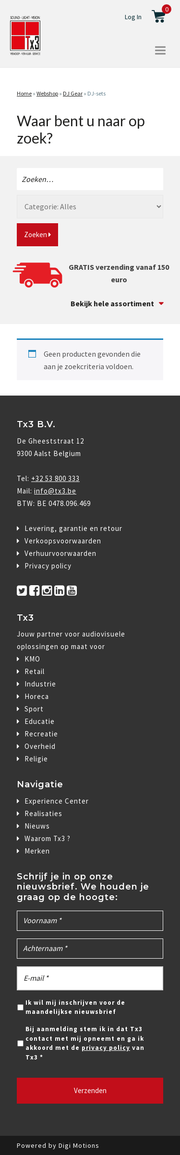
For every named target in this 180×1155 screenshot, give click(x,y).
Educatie (39, 721)
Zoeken (37, 234)
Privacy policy (48, 565)
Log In (133, 16)
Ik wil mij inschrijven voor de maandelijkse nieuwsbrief (75, 1007)
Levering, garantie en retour (73, 528)
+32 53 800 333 (55, 478)
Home (24, 93)
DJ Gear (73, 93)
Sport (34, 708)
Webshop (47, 93)
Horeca (36, 696)
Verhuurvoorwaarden (60, 553)
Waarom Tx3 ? (47, 838)
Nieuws (37, 825)
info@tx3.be (55, 490)
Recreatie (41, 733)
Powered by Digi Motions (58, 1145)
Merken (37, 850)
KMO (32, 658)
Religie (36, 758)
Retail (34, 671)
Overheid (40, 746)
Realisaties (43, 813)
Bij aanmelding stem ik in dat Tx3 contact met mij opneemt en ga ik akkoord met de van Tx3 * (84, 1043)
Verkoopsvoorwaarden (62, 540)
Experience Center (56, 801)
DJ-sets (96, 93)
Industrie (40, 683)
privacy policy (106, 1048)
